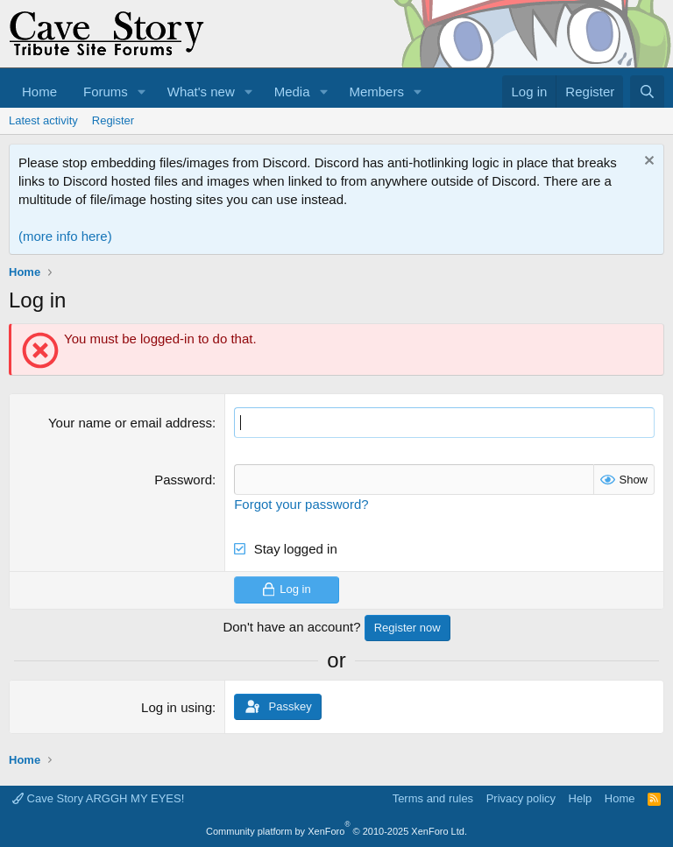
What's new (201, 91)
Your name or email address (130, 422)
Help (580, 798)
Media (292, 91)
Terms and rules (433, 798)
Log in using (176, 707)
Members (376, 91)
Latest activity (43, 120)
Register (113, 120)
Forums (105, 91)
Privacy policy (521, 798)
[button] (142, 91)
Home (39, 91)
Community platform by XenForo (336, 831)
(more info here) (65, 236)
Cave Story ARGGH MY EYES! (98, 798)
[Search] (647, 91)
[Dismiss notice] (647, 162)
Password (183, 479)
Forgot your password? (301, 504)
